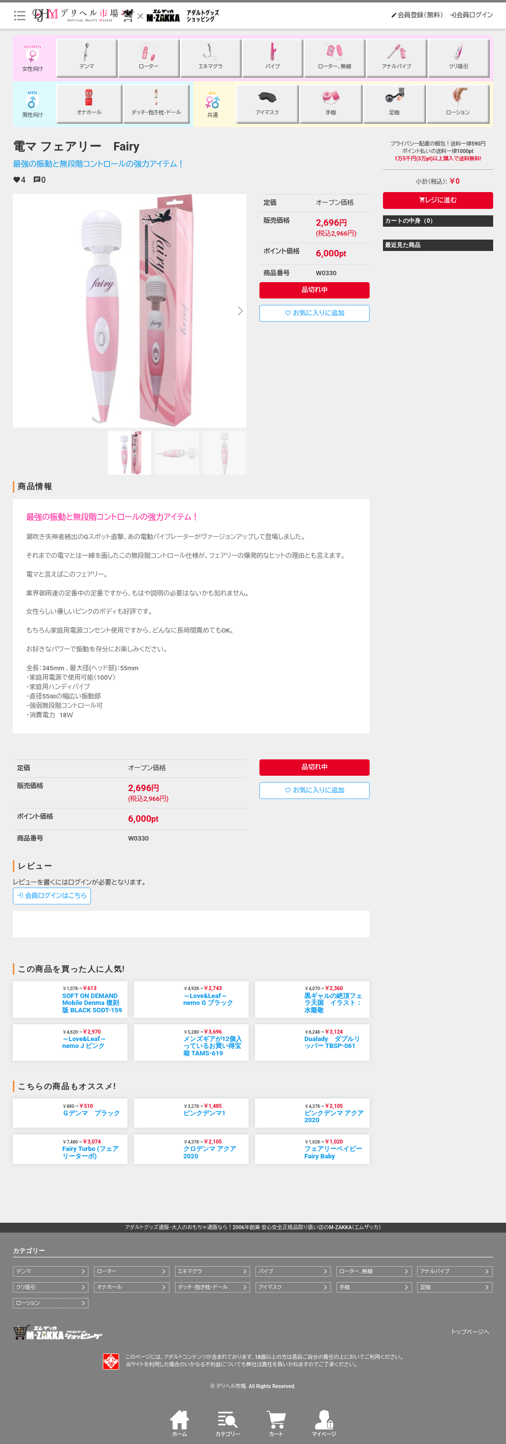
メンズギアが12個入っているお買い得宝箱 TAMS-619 (212, 1046)
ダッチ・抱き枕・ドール (203, 1287)
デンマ (23, 1271)
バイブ (265, 1271)
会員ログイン (471, 15)
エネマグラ (190, 1271)
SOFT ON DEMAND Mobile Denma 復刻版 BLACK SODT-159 (92, 1003)
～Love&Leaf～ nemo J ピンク (84, 1042)
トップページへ (471, 1332)
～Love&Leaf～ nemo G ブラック (208, 999)
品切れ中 (314, 290)
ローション (28, 1303)
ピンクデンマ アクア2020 (334, 1116)
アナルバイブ (434, 1271)
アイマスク (270, 1287)
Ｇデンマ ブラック (91, 1113)
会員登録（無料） (417, 15)
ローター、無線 (356, 1271)
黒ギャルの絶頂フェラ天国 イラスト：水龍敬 (333, 1003)
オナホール (109, 1287)
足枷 (425, 1287)
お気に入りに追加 (314, 313)
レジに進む (438, 200)
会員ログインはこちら (52, 895)
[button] (239, 310)
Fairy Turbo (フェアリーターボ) (90, 1152)
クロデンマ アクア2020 (209, 1152)
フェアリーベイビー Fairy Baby (333, 1152)
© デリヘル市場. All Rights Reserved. (253, 1386)
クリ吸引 (26, 1287)
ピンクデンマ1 (204, 1113)
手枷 (344, 1287)
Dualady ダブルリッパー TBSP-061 (332, 1042)
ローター (107, 1271)
